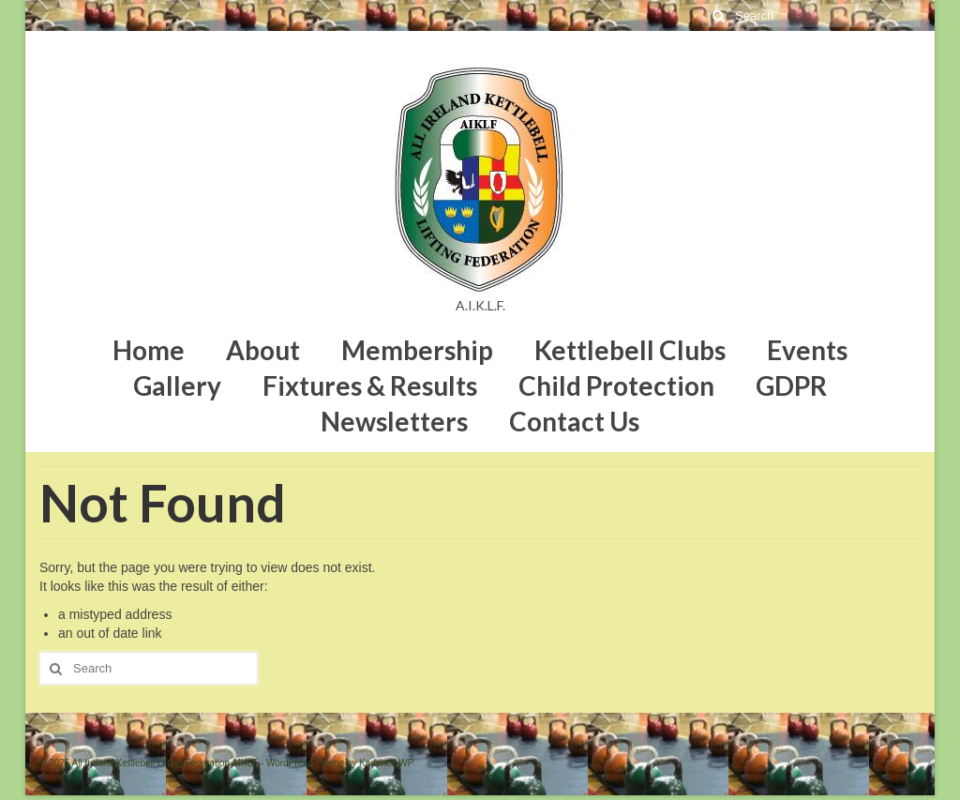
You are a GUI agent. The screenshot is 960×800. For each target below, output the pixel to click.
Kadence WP (386, 763)
